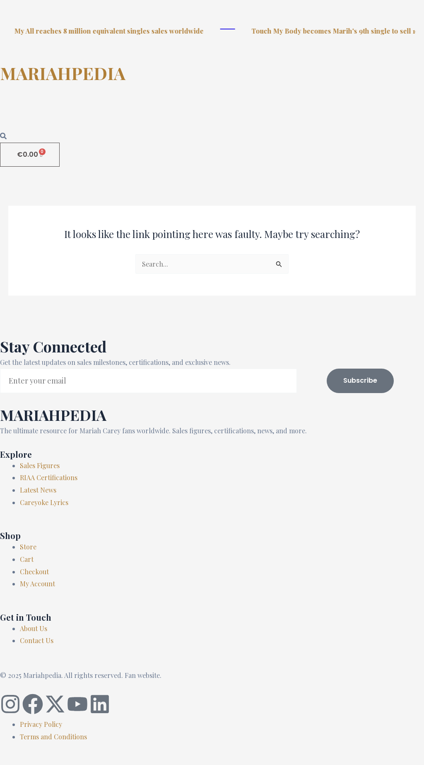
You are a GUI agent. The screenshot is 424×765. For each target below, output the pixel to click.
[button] (212, 113)
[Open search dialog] (3, 136)
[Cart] (30, 155)
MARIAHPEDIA (62, 73)
